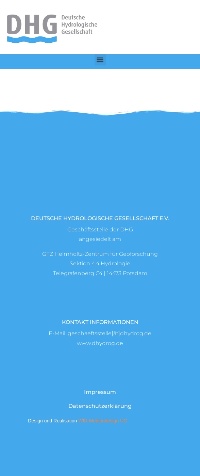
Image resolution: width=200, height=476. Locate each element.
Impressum (100, 392)
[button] (100, 59)
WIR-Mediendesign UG (102, 420)
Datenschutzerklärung (100, 406)
